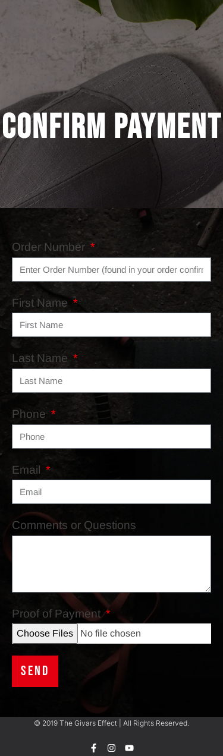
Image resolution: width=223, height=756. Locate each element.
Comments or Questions (74, 525)
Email (27, 470)
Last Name (41, 358)
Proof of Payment (57, 613)
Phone (30, 414)
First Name (41, 303)
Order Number (50, 247)
